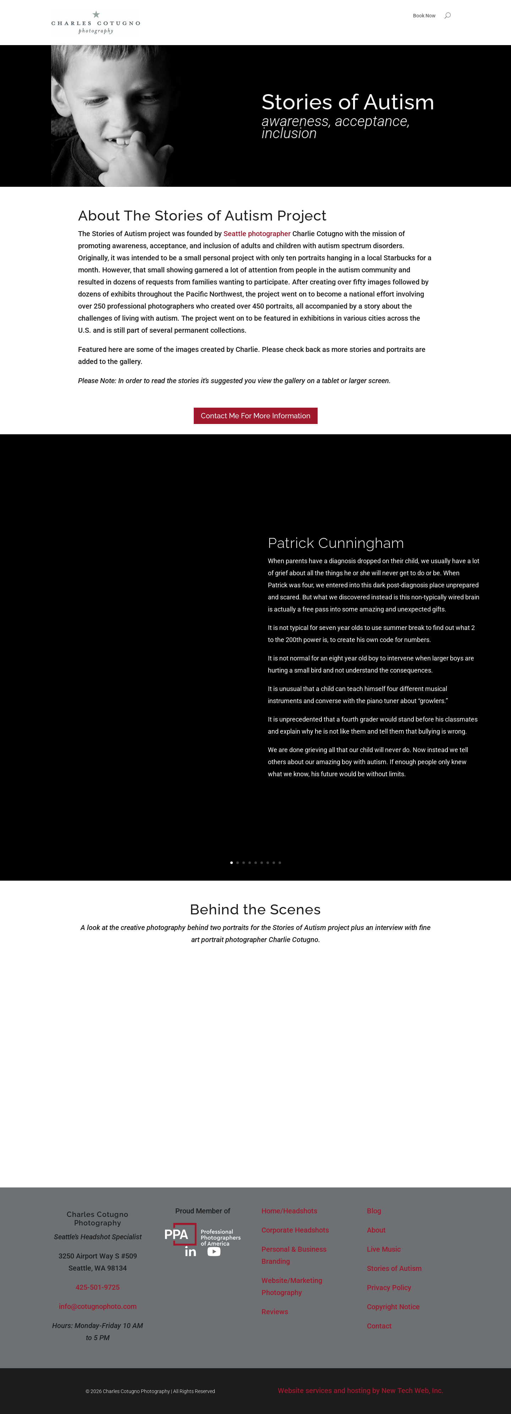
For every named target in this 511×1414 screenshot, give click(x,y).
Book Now (424, 15)
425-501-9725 (98, 1287)
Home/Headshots (289, 1211)
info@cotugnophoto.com (98, 1306)
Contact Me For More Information (256, 416)
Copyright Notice (393, 1306)
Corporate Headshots (295, 1230)
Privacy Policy (389, 1287)
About (376, 1230)
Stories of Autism (394, 1268)
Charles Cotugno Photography (97, 1218)
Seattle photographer (257, 233)
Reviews (275, 1311)
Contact (379, 1326)
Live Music (384, 1249)
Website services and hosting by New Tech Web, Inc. (361, 1390)
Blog (374, 1211)
